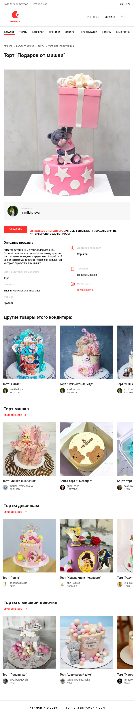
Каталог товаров (25, 46)
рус (128, 4)
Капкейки (38, 32)
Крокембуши (89, 32)
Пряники (54, 32)
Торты (23, 32)
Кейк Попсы (123, 32)
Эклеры (106, 32)
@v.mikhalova (85, 291)
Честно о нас (39, 4)
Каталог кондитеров (16, 4)
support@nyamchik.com (85, 707)
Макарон (70, 32)
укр (122, 4)
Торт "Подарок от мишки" (61, 46)
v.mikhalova (31, 213)
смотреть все (13, 416)
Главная (8, 46)
